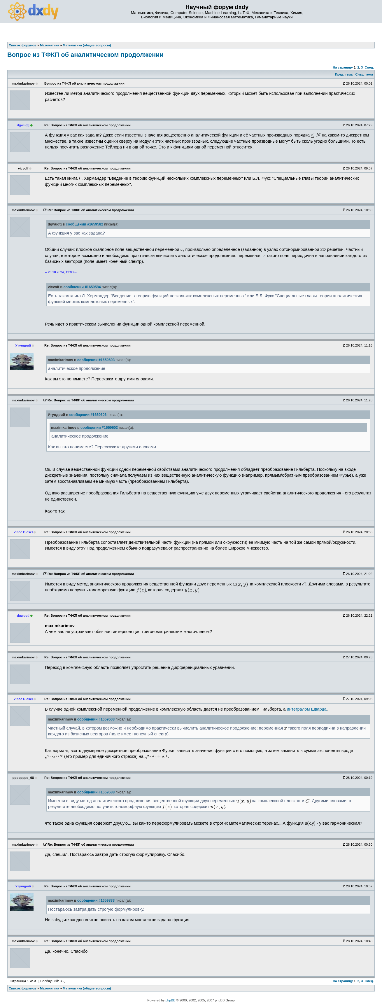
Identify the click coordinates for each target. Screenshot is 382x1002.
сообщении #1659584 (82, 287)
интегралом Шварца (307, 709)
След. (369, 67)
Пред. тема (344, 74)
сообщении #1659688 (96, 792)
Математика (49, 988)
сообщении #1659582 (84, 224)
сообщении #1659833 (96, 900)
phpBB (171, 1000)
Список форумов (22, 988)
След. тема (364, 74)
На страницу (343, 67)
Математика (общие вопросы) (87, 988)
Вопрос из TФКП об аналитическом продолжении (85, 54)
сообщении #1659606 (87, 415)
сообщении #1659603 (96, 360)
